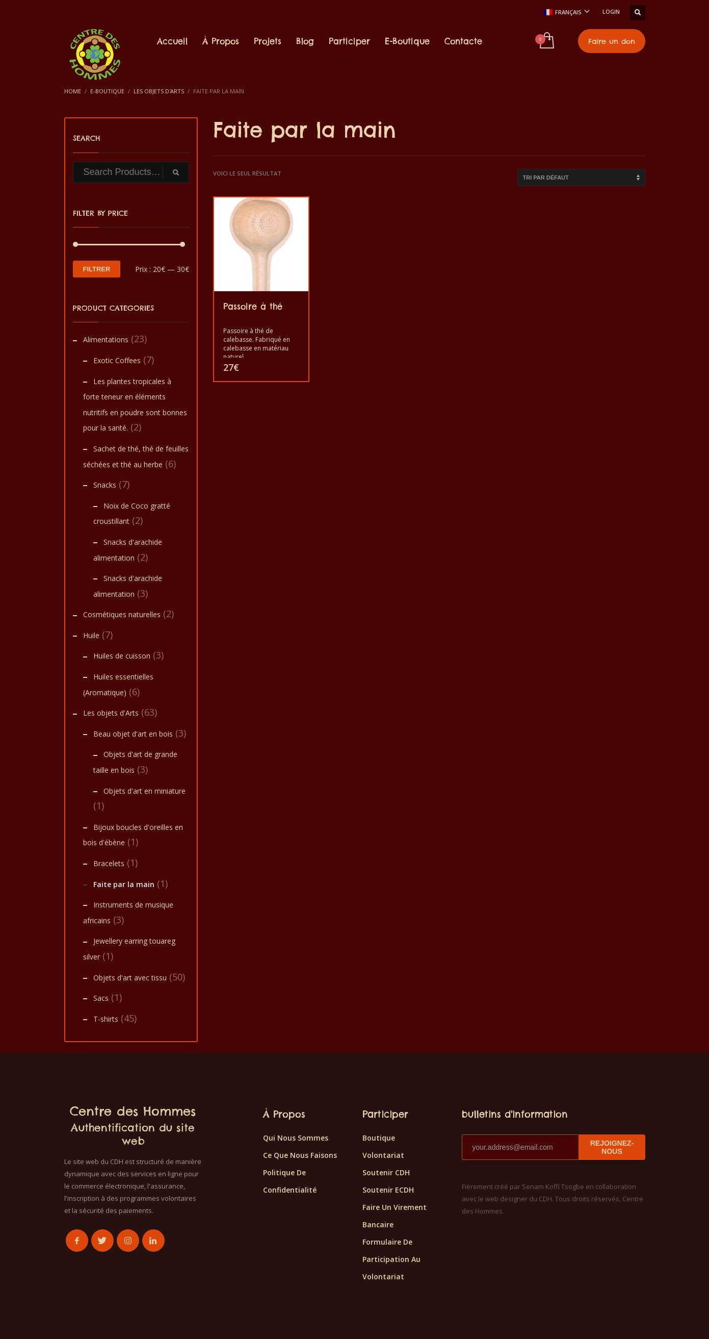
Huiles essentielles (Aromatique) (118, 684)
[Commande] (581, 177)
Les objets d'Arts (111, 713)
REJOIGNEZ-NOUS (612, 1147)
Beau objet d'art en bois (133, 734)
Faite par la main (123, 884)
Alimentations (105, 339)
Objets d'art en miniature (144, 791)
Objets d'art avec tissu (130, 977)
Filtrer (97, 269)
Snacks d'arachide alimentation (127, 550)
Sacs (101, 998)
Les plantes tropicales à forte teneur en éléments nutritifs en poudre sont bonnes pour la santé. (135, 404)
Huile (91, 635)
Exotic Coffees (117, 360)
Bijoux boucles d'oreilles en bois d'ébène (133, 835)
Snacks (104, 485)
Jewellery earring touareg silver (129, 949)
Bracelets (108, 863)
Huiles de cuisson (121, 656)
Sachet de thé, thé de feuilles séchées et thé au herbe (136, 456)
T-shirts (105, 1019)
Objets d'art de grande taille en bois (135, 762)
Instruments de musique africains (128, 912)
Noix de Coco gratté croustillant (131, 513)
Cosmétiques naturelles (122, 614)
